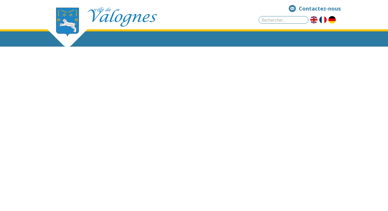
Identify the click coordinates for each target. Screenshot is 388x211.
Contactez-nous (320, 8)
